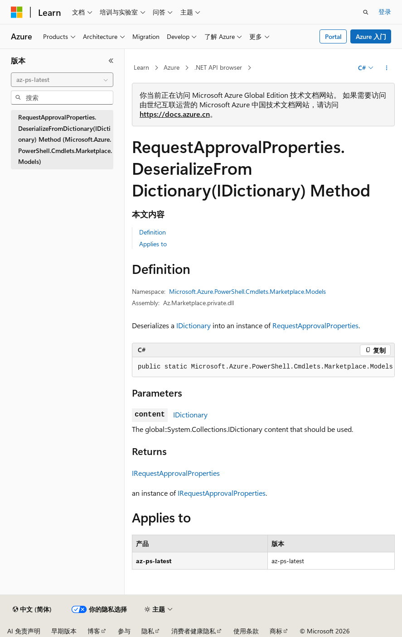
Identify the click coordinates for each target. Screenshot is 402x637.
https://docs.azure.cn (175, 114)
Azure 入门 (371, 36)
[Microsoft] (17, 12)
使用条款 (246, 631)
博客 (93, 631)
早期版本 (64, 631)
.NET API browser (218, 67)
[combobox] (62, 79)
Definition (152, 232)
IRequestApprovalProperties (176, 473)
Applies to (153, 243)
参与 (124, 631)
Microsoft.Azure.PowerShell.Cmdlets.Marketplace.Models (247, 291)
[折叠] (111, 61)
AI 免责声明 (23, 631)
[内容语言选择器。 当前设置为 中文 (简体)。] (32, 609)
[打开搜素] (366, 12)
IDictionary (193, 325)
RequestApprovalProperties (315, 325)
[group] (263, 367)
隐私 (147, 631)
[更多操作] (387, 68)
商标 (276, 631)
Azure (171, 67)
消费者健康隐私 (193, 631)
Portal (333, 36)
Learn (141, 67)
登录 (384, 11)
